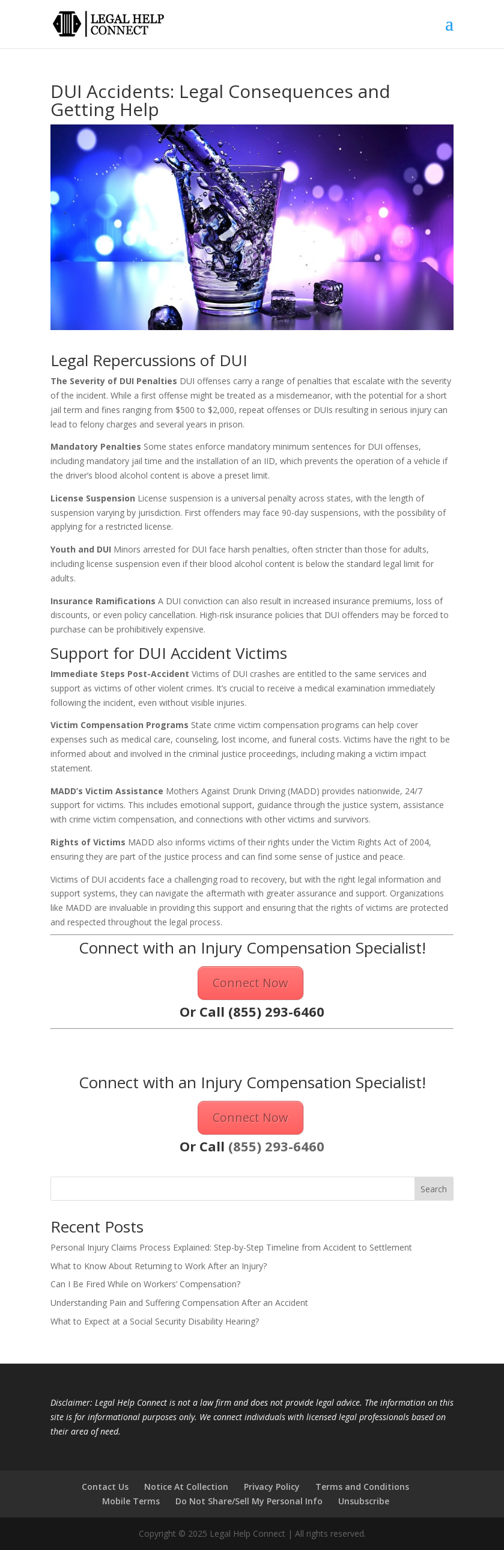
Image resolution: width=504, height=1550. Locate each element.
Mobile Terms (131, 1501)
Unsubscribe (363, 1501)
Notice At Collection (186, 1486)
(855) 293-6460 (276, 1011)
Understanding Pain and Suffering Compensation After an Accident (179, 1302)
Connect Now (250, 983)
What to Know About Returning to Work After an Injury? (158, 1266)
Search (434, 1189)
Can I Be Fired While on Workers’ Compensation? (145, 1284)
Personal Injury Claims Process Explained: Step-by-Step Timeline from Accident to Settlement (231, 1247)
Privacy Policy (272, 1486)
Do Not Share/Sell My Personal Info (249, 1501)
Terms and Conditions (362, 1486)
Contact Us (105, 1486)
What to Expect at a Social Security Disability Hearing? (154, 1321)
